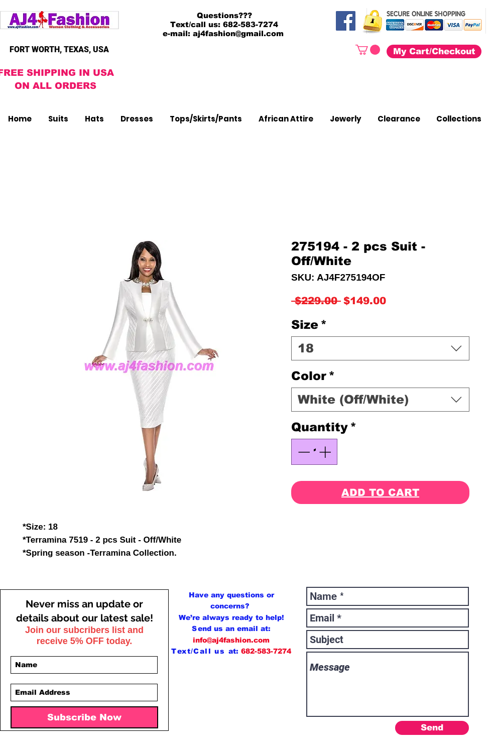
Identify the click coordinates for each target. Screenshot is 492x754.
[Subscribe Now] (84, 717)
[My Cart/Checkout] (434, 51)
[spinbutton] (314, 451)
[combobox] (380, 348)
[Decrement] (303, 451)
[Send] (432, 728)
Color (313, 376)
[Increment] (326, 451)
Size (309, 324)
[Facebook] (345, 21)
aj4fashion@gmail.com (238, 33)
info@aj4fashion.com (231, 640)
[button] (367, 50)
